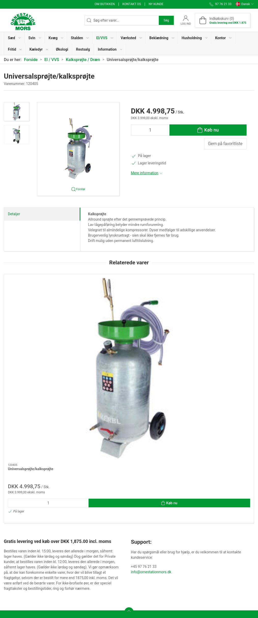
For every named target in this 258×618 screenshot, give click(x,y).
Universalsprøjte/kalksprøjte (30, 326)
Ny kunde (156, 4)
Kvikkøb (97, 536)
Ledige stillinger (155, 543)
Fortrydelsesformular (107, 586)
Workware (99, 529)
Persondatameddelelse (161, 514)
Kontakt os (131, 4)
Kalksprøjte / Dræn (83, 59)
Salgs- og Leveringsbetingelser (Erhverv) (107, 574)
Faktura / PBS (153, 536)
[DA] (23, 20)
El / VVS (51, 59)
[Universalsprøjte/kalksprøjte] (33, 297)
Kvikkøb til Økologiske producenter (108, 546)
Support (149, 558)
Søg (166, 20)
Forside (31, 59)
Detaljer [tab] (14, 214)
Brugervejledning (156, 551)
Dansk (244, 4)
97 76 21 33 (13, 560)
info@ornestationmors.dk (151, 458)
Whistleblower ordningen (162, 529)
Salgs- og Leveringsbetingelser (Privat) (113, 558)
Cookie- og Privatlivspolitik (163, 522)
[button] (14, 38)
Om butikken (105, 4)
